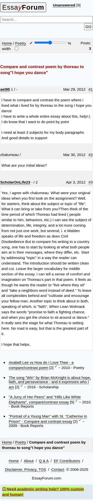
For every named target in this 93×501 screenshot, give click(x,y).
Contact (57, 469)
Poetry (20, 43)
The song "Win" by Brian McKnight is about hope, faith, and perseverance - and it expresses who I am (50, 382)
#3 (91, 182)
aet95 (5, 89)
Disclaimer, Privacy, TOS (25, 469)
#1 (91, 89)
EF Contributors (67, 461)
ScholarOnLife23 (15, 182)
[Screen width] (50, 43)
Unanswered (64, 5)
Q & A (44, 461)
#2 (91, 155)
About (29, 461)
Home (7, 43)
